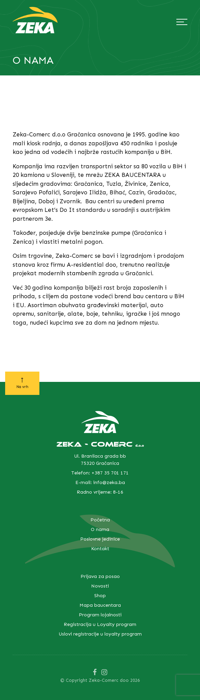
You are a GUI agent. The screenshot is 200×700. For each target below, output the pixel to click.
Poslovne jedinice (100, 539)
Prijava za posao (100, 576)
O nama (100, 529)
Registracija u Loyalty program (100, 624)
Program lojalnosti (100, 615)
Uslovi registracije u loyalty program (100, 634)
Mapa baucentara (100, 605)
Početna (100, 520)
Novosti (100, 586)
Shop (100, 596)
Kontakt (100, 549)
